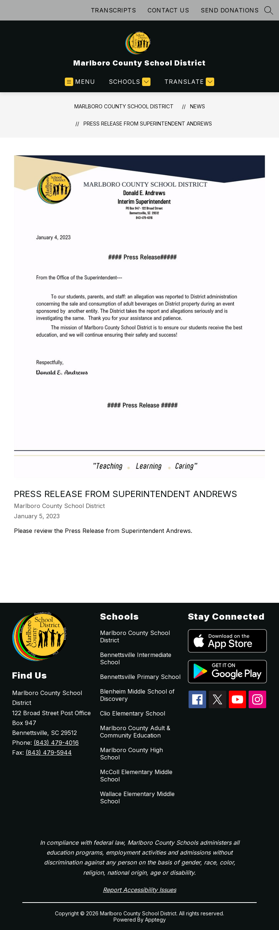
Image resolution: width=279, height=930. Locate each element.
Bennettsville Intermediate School (135, 658)
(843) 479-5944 (49, 752)
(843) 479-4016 (56, 742)
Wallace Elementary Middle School (137, 797)
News (197, 106)
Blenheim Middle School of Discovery (137, 695)
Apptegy (155, 919)
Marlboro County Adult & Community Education (135, 731)
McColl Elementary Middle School (136, 775)
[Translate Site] (188, 81)
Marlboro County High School (131, 753)
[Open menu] (80, 81)
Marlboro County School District (124, 106)
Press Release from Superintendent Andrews (147, 123)
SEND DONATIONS (229, 10)
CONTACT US (168, 10)
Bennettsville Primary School (140, 676)
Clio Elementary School (132, 713)
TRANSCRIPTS (113, 10)
